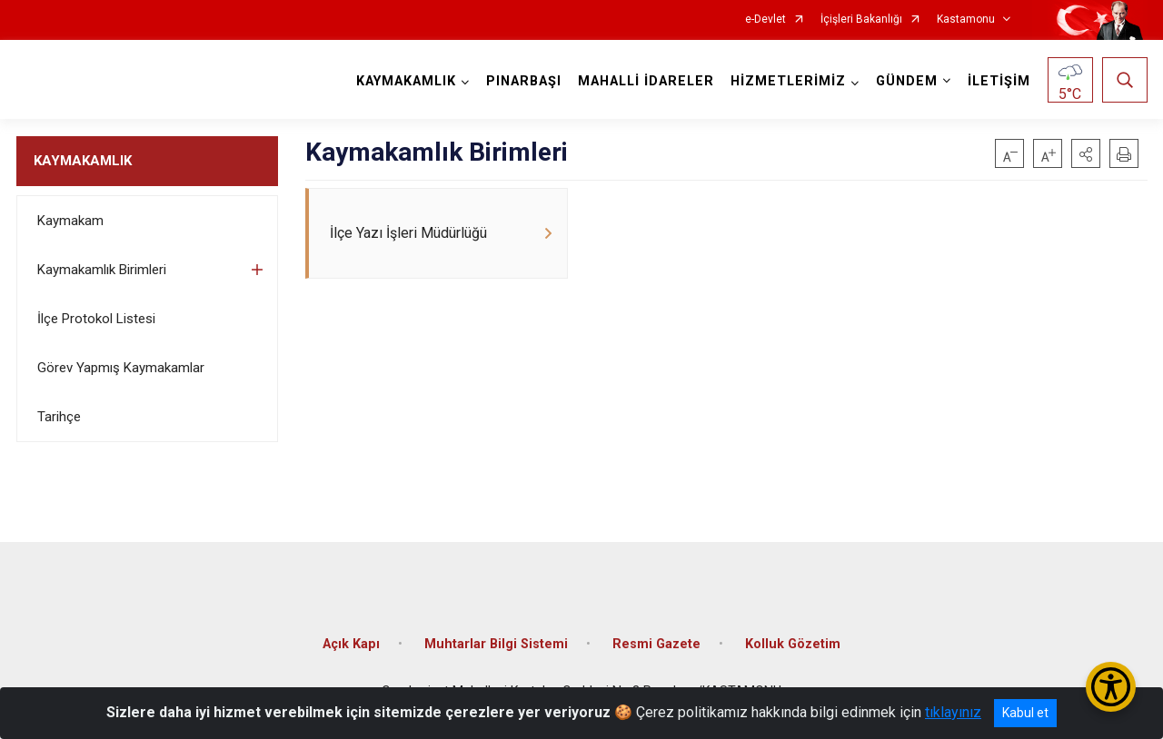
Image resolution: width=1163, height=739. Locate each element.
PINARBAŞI (524, 81)
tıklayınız (953, 712)
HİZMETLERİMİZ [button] (788, 81)
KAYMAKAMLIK (83, 161)
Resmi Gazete (656, 644)
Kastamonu (966, 19)
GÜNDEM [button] (907, 81)
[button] (1085, 153)
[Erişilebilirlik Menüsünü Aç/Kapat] (1111, 687)
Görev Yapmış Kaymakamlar (120, 368)
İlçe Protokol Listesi (96, 318)
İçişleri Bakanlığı (861, 19)
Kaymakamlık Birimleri (101, 269)
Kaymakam (70, 220)
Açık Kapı (351, 644)
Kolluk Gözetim (792, 644)
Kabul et (1025, 712)
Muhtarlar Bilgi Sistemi (496, 644)
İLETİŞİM (999, 81)
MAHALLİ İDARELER (646, 81)
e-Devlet (765, 19)
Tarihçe (59, 417)
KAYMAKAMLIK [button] (406, 81)
